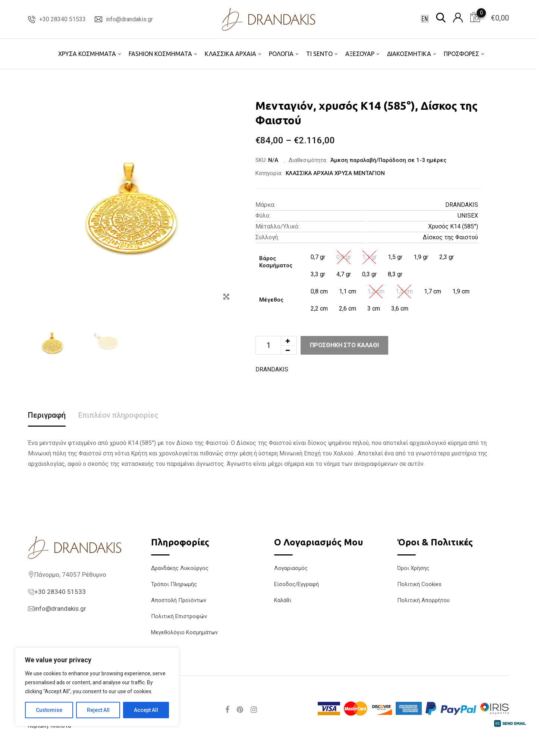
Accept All (146, 710)
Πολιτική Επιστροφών (179, 616)
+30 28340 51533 (62, 19)
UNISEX (468, 215)
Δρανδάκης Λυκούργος (179, 568)
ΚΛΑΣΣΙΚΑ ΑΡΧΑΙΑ (230, 53)
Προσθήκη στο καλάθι (344, 345)
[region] (97, 687)
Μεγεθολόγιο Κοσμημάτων (184, 632)
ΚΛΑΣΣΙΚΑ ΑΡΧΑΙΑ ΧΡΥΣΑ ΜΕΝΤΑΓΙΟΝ (335, 173)
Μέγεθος (271, 299)
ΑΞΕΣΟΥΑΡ (359, 53)
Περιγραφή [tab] (47, 415)
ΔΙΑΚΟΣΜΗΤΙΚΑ (409, 53)
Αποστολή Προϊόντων (178, 600)
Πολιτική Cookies (419, 584)
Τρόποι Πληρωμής (174, 584)
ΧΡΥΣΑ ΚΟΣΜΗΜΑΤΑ (87, 53)
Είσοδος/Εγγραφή (296, 584)
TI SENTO (319, 53)
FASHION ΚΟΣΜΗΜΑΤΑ (160, 53)
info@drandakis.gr (129, 19)
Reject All (98, 710)
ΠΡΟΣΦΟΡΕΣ (461, 53)
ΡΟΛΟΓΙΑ (281, 53)
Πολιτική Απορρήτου (423, 600)
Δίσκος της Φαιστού (450, 237)
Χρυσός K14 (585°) (453, 226)
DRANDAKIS (461, 204)
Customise (49, 710)
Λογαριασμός (291, 568)
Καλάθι (282, 600)
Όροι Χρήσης (413, 568)
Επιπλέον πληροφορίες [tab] (118, 415)
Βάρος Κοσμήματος (275, 262)
